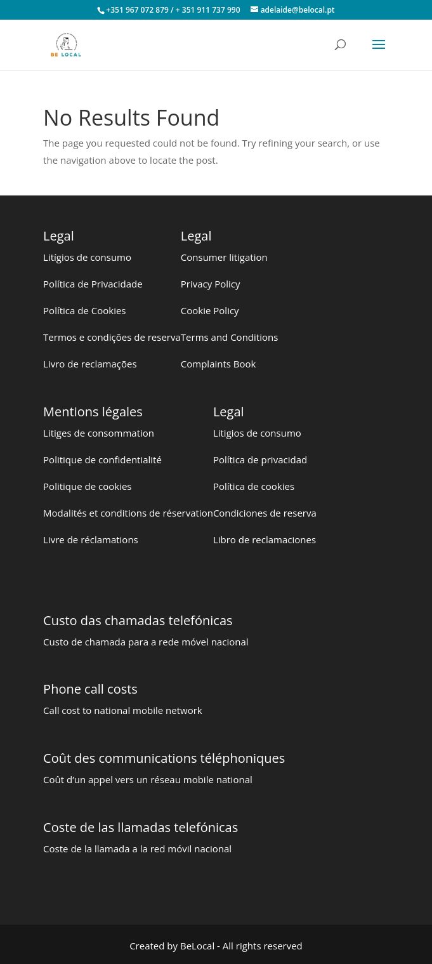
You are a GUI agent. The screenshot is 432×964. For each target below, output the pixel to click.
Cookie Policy (210, 310)
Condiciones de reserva (265, 512)
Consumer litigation (224, 257)
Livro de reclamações (90, 363)
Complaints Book (218, 363)
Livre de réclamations (90, 539)
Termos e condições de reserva (112, 337)
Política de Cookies (84, 310)
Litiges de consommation (98, 432)
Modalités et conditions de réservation (128, 512)
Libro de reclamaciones (264, 539)
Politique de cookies (87, 486)
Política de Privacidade (93, 283)
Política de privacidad (260, 459)
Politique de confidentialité (102, 459)
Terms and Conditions (229, 337)
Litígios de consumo (87, 257)
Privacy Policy (210, 283)
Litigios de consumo (257, 432)
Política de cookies (253, 486)
